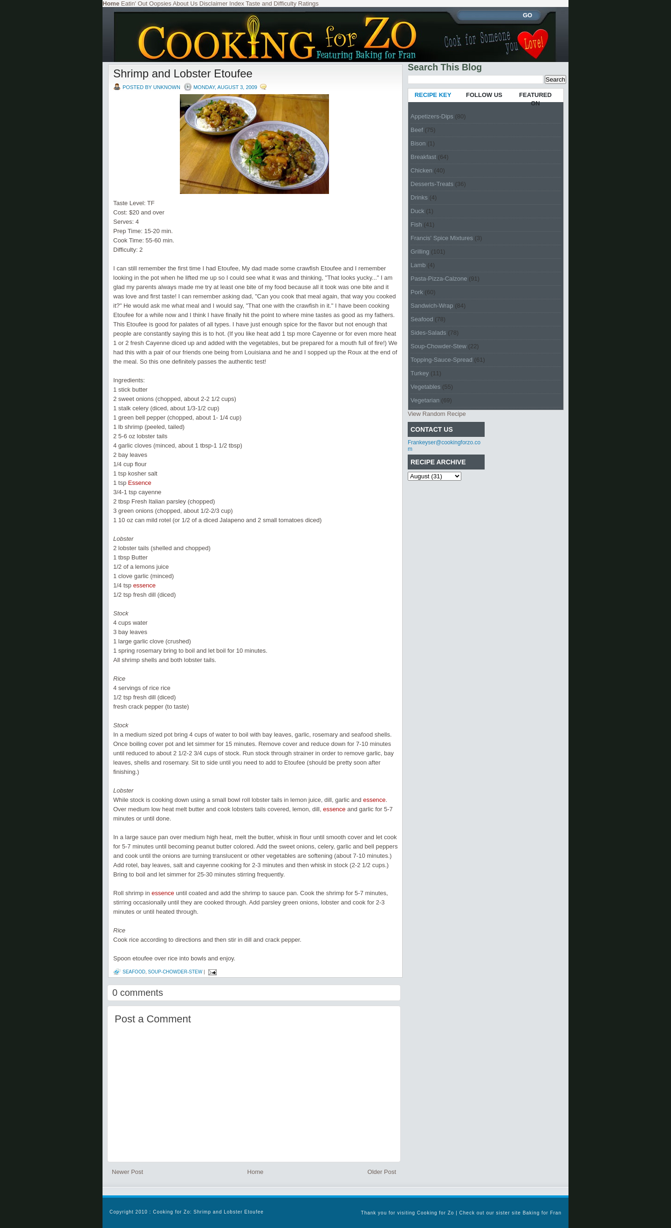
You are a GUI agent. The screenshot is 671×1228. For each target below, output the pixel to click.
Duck (418, 210)
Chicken (421, 170)
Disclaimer (213, 3)
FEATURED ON (535, 99)
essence (144, 585)
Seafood (134, 971)
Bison (418, 143)
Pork (417, 292)
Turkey (420, 373)
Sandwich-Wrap (432, 305)
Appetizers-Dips (432, 116)
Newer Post (127, 1171)
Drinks (419, 197)
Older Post (382, 1171)
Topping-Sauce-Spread (441, 359)
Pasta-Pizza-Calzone (439, 278)
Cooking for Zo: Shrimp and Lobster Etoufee (208, 1211)
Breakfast (423, 156)
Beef (417, 129)
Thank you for (379, 1212)
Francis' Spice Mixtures (442, 238)
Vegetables (425, 386)
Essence (139, 482)
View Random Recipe (437, 413)
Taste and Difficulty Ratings (282, 3)
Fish (416, 224)
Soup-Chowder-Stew (175, 971)
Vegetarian (425, 400)
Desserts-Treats (432, 183)
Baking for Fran (542, 1212)
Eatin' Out (134, 3)
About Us (185, 3)
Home (255, 1171)
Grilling (420, 251)
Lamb (418, 265)
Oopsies (160, 3)
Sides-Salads (428, 332)
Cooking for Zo (435, 1212)
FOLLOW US (484, 94)
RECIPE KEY (433, 94)
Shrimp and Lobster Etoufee (183, 73)
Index (236, 3)
